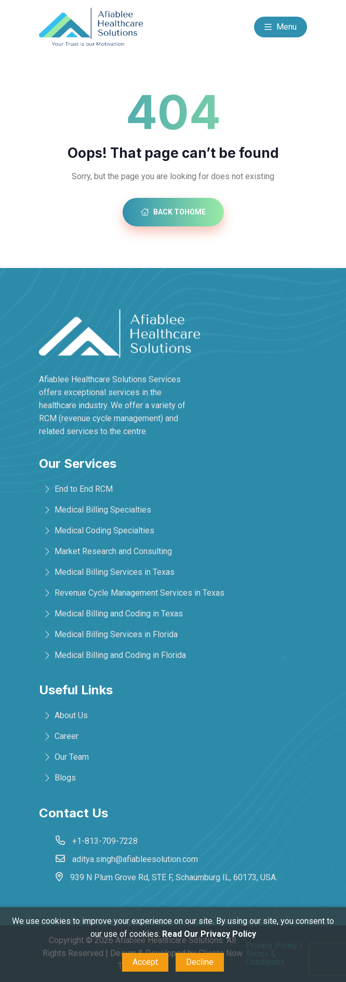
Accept (145, 962)
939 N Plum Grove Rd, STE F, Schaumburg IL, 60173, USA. (173, 877)
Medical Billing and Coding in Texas (119, 613)
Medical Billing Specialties (103, 510)
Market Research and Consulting (113, 551)
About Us (71, 715)
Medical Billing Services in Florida (116, 634)
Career (66, 736)
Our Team (72, 757)
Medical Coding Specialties (104, 530)
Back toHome (173, 212)
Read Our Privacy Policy (209, 934)
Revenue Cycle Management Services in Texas (139, 593)
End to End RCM (84, 489)
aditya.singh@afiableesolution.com (135, 859)
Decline (200, 962)
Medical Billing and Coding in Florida (120, 655)
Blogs (65, 778)
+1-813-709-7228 (105, 841)
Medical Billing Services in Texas (115, 572)
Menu (280, 27)
